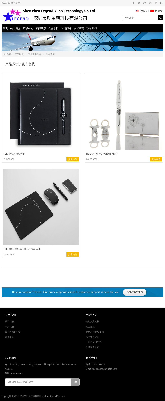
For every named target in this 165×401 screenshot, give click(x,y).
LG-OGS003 (91, 159)
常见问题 (66, 28)
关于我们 (9, 321)
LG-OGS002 (8, 254)
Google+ (144, 3)
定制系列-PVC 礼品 (95, 331)
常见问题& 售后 (12, 331)
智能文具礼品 (34, 54)
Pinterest (155, 3)
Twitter (139, 3)
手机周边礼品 (92, 347)
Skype (161, 3)
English (141, 11)
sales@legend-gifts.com (105, 369)
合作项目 (53, 28)
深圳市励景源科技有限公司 (32, 396)
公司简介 (15, 28)
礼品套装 (50, 54)
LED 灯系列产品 (93, 342)
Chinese (156, 11)
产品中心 (28, 28)
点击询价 (72, 159)
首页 (5, 28)
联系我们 (91, 28)
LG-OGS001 (8, 159)
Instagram (150, 3)
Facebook (133, 3)
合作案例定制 (92, 337)
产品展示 (19, 54)
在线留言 (79, 28)
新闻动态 (41, 28)
